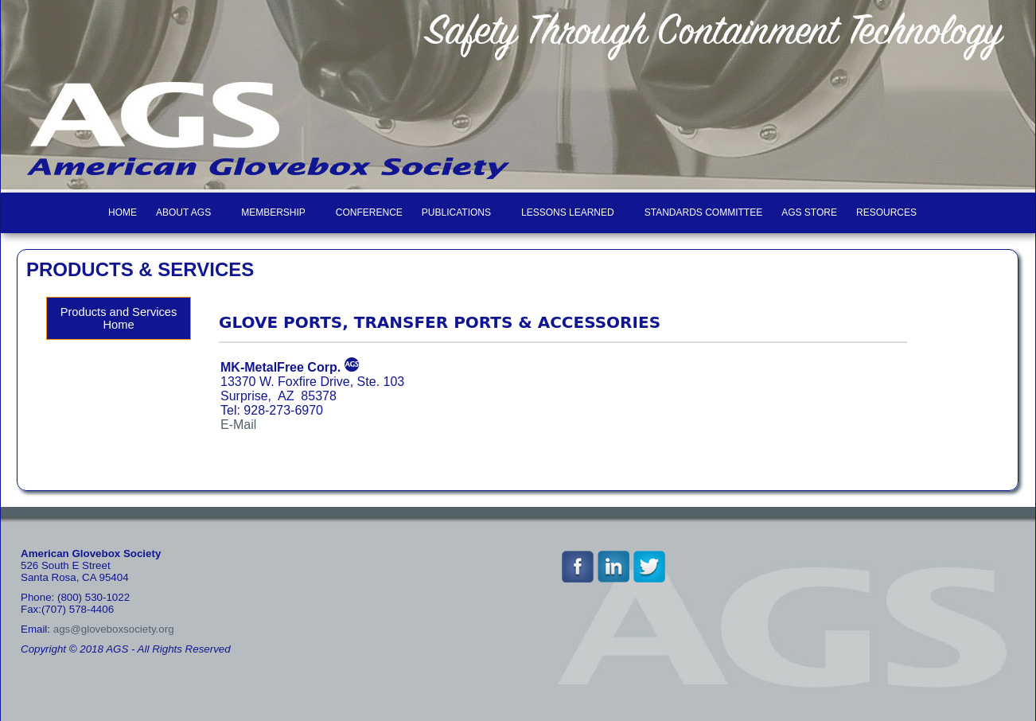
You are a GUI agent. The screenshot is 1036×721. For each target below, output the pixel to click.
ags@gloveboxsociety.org (113, 629)
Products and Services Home (118, 318)
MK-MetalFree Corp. (280, 367)
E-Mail (238, 424)
